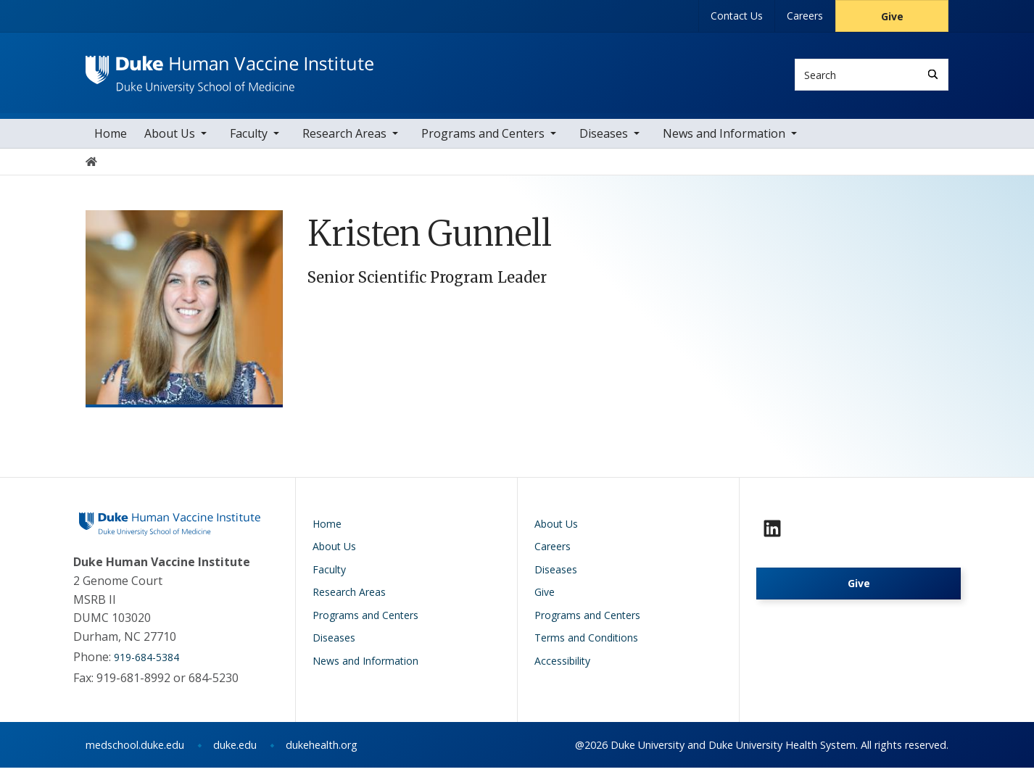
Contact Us (737, 15)
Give (892, 16)
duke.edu (235, 749)
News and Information (724, 137)
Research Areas (344, 137)
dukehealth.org (321, 749)
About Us (169, 137)
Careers (805, 15)
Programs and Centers (483, 137)
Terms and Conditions (586, 642)
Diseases (603, 137)
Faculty (249, 137)
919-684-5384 (146, 661)
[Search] (932, 74)
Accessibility (562, 664)
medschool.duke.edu (135, 749)
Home (110, 137)
